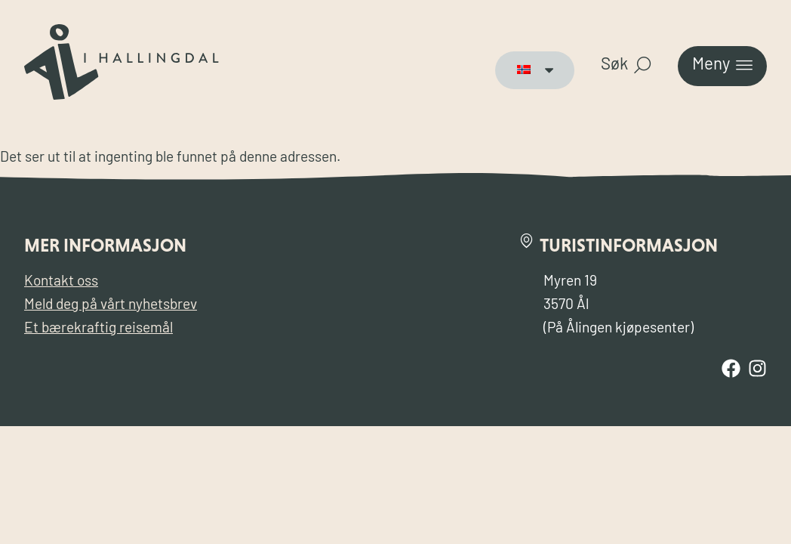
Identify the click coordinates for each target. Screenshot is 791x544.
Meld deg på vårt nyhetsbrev (110, 305)
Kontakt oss (61, 282)
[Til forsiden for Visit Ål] (121, 96)
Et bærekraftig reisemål (98, 329)
